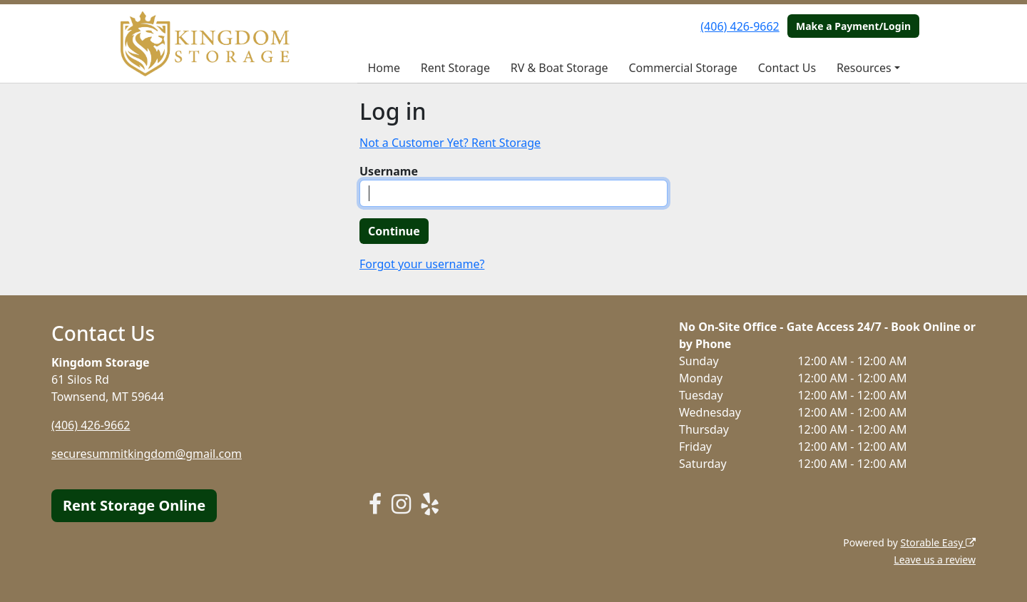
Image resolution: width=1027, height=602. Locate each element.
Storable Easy (938, 542)
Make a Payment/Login (853, 26)
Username (388, 171)
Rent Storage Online (134, 505)
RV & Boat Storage (559, 68)
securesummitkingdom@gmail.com (146, 453)
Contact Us (787, 68)
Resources (864, 68)
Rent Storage (455, 68)
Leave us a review (935, 559)
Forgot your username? (421, 264)
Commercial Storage (682, 68)
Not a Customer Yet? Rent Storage (450, 142)
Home (383, 68)
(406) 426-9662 (739, 26)
